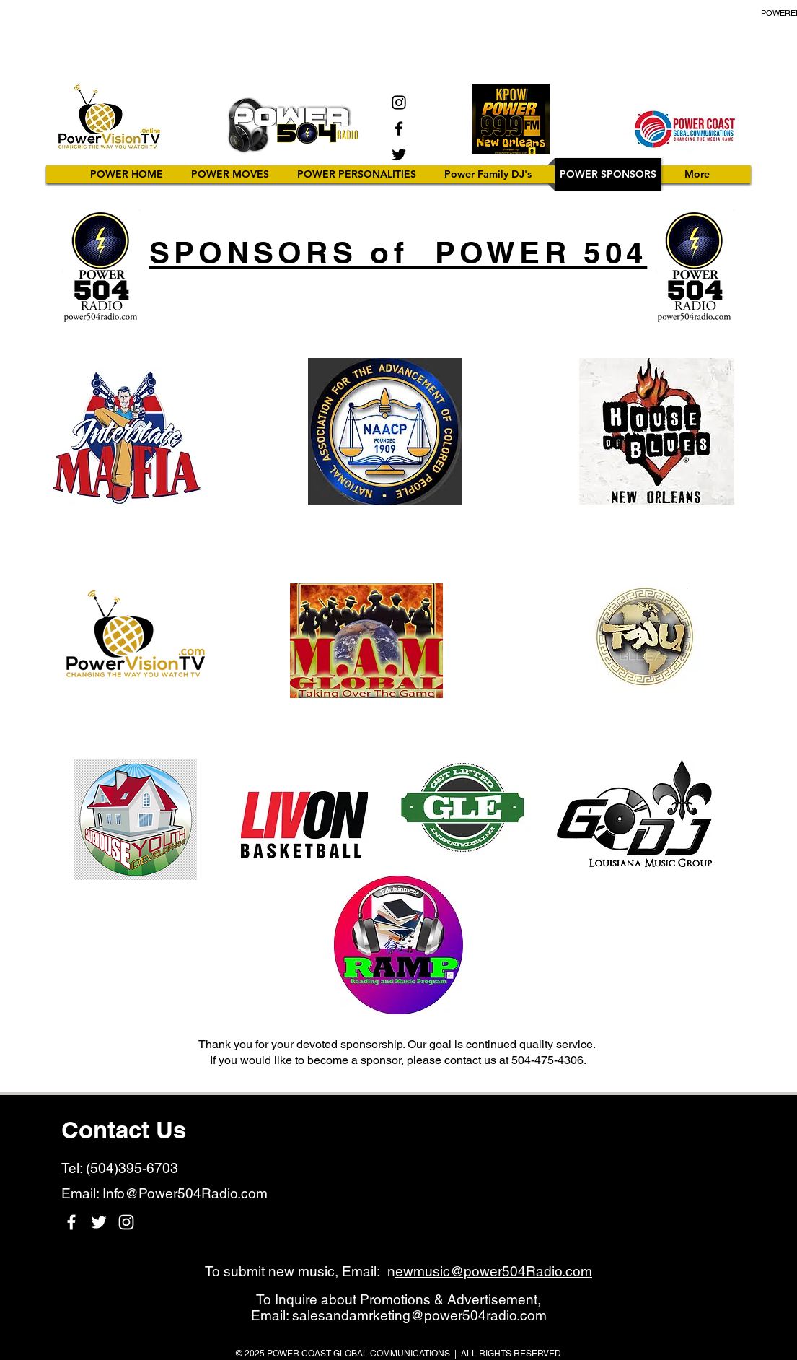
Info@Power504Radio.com (185, 1193)
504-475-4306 (547, 1060)
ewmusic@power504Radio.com (493, 1271)
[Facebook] (398, 128)
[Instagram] (398, 102)
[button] (356, 174)
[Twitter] (398, 154)
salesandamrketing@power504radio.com (419, 1315)
